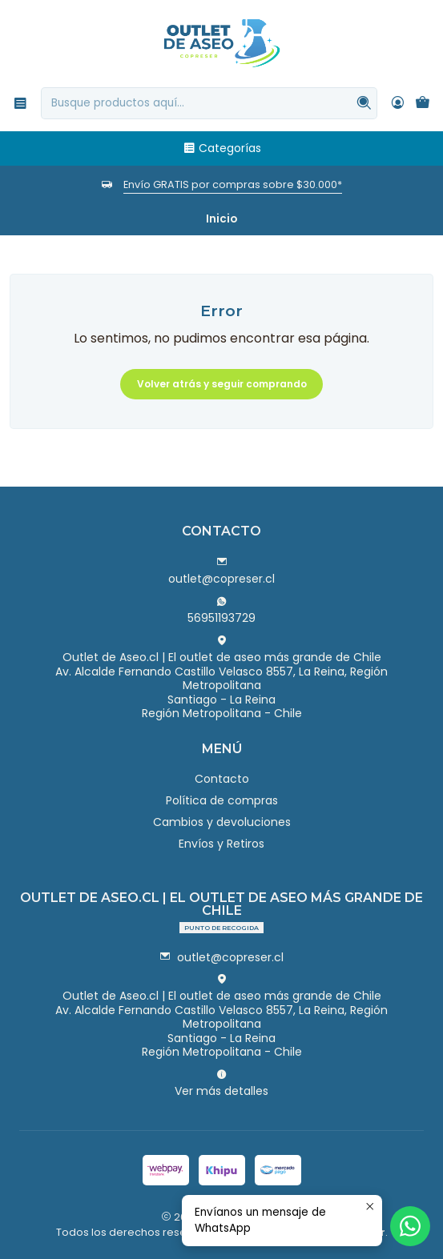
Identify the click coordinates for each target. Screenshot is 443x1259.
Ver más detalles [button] (221, 1084)
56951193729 (221, 610)
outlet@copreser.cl (221, 571)
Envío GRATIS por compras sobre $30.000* (232, 184)
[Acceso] (398, 102)
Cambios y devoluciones (222, 822)
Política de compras (222, 800)
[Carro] (422, 102)
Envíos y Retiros (221, 844)
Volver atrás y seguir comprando (222, 384)
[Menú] (20, 102)
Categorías (222, 148)
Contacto (222, 779)
